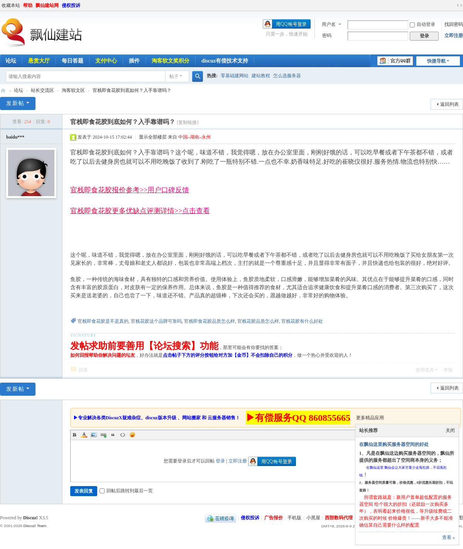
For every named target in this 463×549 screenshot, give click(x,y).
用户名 (329, 24)
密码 (326, 35)
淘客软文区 (73, 90)
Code (123, 435)
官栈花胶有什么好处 (302, 321)
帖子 (174, 76)
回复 (83, 370)
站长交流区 (42, 90)
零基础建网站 (234, 75)
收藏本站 (11, 5)
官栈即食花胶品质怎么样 (209, 321)
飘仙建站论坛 (3, 90)
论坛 (18, 90)
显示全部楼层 (153, 137)
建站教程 (261, 75)
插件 (134, 61)
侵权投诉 (71, 5)
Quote (113, 435)
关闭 (450, 430)
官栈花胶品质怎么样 (258, 321)
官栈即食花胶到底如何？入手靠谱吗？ (132, 90)
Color (84, 435)
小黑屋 (313, 517)
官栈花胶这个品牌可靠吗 (156, 321)
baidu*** (15, 137)
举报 (448, 370)
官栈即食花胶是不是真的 (103, 321)
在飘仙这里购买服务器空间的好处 (394, 444)
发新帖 (15, 103)
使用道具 (425, 370)
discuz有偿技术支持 (224, 61)
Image (94, 435)
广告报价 (273, 517)
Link (103, 435)
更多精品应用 (370, 417)
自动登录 (422, 24)
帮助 (27, 5)
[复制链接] (187, 122)
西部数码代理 (339, 517)
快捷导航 (436, 61)
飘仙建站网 (47, 5)
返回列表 (449, 104)
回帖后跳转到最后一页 (126, 490)
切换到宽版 (459, 5)
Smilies (132, 435)
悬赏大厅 (39, 61)
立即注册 (453, 35)
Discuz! (30, 517)
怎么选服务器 (287, 75)
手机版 (294, 517)
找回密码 (453, 24)
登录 (220, 461)
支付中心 (106, 61)
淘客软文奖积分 (170, 61)
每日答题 (72, 61)
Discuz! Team (34, 526)
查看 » (448, 537)
